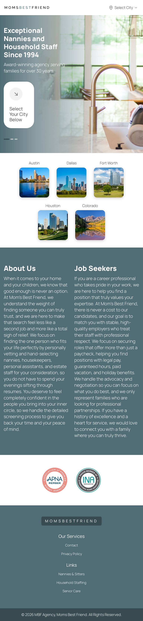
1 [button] (6, 139)
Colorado (90, 221)
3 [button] (16, 139)
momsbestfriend (71, 520)
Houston (53, 221)
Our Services (71, 536)
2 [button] (11, 139)
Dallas (71, 178)
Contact (71, 545)
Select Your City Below (18, 105)
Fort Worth (109, 178)
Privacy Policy (71, 554)
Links (71, 565)
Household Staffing (71, 582)
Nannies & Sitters (71, 574)
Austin (34, 178)
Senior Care (71, 591)
